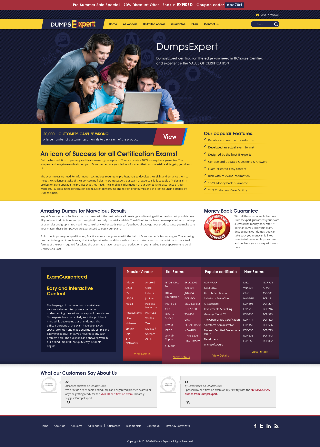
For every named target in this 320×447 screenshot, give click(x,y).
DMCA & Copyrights (178, 426)
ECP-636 (248, 330)
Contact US (153, 426)
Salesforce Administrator (219, 325)
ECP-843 (268, 335)
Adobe (130, 282)
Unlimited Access (154, 24)
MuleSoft (150, 328)
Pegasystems (134, 312)
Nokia (129, 303)
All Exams (76, 426)
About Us (59, 426)
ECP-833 (248, 335)
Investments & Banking (218, 309)
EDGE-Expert (192, 341)
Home (113, 24)
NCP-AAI (268, 282)
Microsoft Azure (213, 344)
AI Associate (211, 303)
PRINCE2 (150, 312)
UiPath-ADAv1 (169, 316)
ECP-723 (268, 330)
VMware (131, 323)
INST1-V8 (170, 303)
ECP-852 (248, 341)
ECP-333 (268, 314)
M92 (246, 282)
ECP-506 (268, 325)
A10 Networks (132, 341)
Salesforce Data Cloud (217, 298)
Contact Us (211, 24)
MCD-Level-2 (192, 303)
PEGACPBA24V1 (193, 325)
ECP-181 (268, 298)
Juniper (149, 298)
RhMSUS (170, 346)
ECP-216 (268, 309)
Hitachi (149, 293)
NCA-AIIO (190, 330)
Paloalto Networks (151, 305)
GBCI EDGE (210, 288)
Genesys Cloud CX (215, 314)
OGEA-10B (190, 309)
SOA (128, 318)
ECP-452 (248, 325)
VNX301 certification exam (117, 394)
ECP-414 (248, 319)
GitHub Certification (216, 293)
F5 (127, 293)
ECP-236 (248, 314)
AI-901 (266, 288)
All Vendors (130, 24)
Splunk (130, 328)
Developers (211, 339)
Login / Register (270, 14)
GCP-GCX (190, 298)
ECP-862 (268, 341)
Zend (148, 323)
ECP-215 (248, 309)
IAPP (128, 334)
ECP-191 (248, 303)
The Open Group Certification (222, 319)
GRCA (187, 319)
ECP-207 (268, 303)
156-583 (267, 293)
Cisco (148, 288)
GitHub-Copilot (169, 337)
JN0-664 (189, 293)
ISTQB (129, 298)
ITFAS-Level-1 (192, 335)
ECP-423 (268, 319)
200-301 (189, 288)
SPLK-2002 (190, 282)
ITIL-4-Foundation (172, 295)
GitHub (149, 339)
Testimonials (133, 426)
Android (150, 282)
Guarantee (178, 24)
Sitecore (150, 334)
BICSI (129, 288)
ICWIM (169, 325)
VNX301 (248, 288)
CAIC (246, 293)
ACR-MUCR (210, 282)
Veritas (149, 318)
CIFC (167, 309)
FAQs (194, 24)
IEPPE (168, 330)
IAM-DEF (248, 298)
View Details (142, 354)
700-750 (189, 314)
